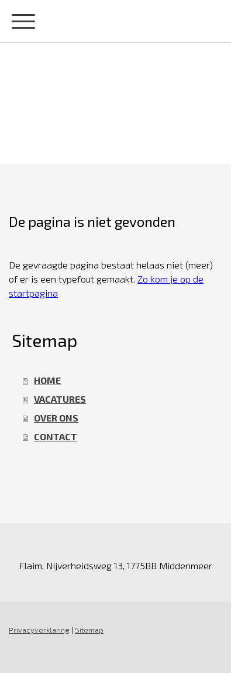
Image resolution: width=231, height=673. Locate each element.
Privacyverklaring (39, 629)
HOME (47, 380)
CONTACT (55, 436)
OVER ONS (56, 417)
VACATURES (60, 399)
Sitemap (89, 629)
